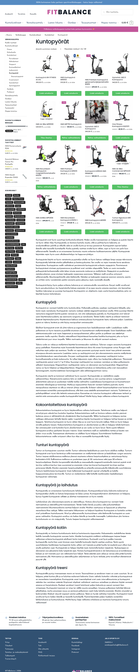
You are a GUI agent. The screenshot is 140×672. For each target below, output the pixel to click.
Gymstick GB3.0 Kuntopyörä (92, 127)
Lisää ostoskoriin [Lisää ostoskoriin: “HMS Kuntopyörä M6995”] (97, 232)
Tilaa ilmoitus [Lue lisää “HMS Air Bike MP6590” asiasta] (46, 138)
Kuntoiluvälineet (35, 35)
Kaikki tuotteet (10, 43)
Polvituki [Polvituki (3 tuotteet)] (15, 255)
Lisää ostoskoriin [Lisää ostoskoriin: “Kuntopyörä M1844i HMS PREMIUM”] (97, 187)
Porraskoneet (13, 58)
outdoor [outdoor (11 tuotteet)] (19, 251)
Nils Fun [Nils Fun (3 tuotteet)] (19, 248)
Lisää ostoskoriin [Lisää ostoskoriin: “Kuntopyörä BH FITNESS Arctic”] (46, 93)
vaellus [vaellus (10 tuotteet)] (19, 283)
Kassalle (33, 14)
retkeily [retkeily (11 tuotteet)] (8, 262)
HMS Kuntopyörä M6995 (95, 220)
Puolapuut (10, 92)
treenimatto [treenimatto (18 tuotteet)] (10, 283)
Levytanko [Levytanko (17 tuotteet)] (9, 237)
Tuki (40, 646)
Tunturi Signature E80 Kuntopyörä (121, 219)
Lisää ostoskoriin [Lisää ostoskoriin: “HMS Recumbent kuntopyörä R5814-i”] (71, 232)
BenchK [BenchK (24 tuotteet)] (8, 195)
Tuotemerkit (9, 108)
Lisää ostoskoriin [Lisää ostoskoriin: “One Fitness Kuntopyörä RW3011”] (123, 138)
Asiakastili (9, 14)
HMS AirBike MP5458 (44, 218)
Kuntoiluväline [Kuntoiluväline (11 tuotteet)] (19, 216)
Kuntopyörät (13, 73)
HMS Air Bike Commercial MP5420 (121, 170)
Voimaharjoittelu (11, 96)
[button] (127, 22)
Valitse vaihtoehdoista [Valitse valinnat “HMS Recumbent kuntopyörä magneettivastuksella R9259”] (46, 187)
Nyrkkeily (10, 89)
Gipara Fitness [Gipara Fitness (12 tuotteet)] (18, 199)
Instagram (76, 649)
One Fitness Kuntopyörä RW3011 (120, 125)
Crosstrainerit (14, 80)
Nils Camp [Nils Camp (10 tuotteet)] (9, 248)
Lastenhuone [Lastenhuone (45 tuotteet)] (20, 230)
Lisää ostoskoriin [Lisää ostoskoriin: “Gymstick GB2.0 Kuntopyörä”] (123, 93)
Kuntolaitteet (49, 35)
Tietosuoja (9, 649)
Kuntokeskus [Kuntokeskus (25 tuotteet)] (10, 220)
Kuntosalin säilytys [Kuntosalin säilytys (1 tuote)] (12, 227)
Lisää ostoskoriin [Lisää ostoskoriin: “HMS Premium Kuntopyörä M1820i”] (71, 187)
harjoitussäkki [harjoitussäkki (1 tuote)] (19, 202)
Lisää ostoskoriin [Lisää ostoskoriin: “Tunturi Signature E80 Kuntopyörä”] (123, 232)
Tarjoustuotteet (11, 105)
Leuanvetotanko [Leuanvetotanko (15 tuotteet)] (11, 234)
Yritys (7, 642)
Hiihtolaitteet (13, 61)
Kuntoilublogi (77, 642)
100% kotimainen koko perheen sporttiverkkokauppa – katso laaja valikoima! (69, 2)
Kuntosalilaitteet (15, 67)
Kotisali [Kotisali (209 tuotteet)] (8, 213)
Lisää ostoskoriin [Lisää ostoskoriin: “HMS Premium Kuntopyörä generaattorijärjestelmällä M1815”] (97, 93)
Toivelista (21, 14)
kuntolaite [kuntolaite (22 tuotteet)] (21, 220)
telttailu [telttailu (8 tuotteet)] (21, 279)
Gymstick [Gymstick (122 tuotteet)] (9, 202)
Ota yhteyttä (43, 649)
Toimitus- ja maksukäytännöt (16, 652)
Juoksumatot (13, 70)
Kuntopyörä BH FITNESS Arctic (46, 78)
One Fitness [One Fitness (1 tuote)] (10, 251)
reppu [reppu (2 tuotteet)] (18, 258)
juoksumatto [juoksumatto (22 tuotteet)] (10, 209)
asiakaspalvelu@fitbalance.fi (116, 645)
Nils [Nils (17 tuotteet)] (23, 244)
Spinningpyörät (14, 86)
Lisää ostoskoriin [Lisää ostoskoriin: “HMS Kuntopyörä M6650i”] (71, 93)
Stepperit (12, 64)
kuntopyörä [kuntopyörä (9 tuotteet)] (20, 223)
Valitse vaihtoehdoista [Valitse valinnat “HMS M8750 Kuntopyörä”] (71, 138)
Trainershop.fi (10, 659)
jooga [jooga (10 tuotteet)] (18, 206)
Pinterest (75, 652)
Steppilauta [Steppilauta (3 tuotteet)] (10, 269)
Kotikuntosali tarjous (46, 656)
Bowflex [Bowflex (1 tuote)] (16, 195)
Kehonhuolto (11, 52)
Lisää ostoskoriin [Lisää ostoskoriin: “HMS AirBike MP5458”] (46, 232)
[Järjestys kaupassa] (49, 49)
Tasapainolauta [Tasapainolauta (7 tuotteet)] (11, 279)
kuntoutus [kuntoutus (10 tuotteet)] (9, 230)
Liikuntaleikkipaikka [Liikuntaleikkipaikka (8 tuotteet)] (12, 244)
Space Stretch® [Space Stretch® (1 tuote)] (11, 265)
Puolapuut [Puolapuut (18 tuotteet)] (9, 258)
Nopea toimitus (11, 111)
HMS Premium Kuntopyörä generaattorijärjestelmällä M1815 (96, 82)
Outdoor (8, 99)
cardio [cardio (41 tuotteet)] (8, 199)
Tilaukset (8, 646)
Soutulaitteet (13, 83)
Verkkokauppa (20, 35)
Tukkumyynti (10, 656)
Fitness (9, 49)
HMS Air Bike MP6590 (44, 124)
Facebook (75, 646)
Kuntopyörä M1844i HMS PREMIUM (95, 172)
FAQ (40, 652)
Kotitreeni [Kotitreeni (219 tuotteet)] (17, 213)
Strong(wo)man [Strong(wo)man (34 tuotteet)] (11, 276)
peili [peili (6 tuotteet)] (7, 255)
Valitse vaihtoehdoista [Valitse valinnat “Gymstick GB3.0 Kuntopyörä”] (97, 138)
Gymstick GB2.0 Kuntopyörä (119, 78)
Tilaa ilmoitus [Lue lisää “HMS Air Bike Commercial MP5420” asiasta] (122, 187)
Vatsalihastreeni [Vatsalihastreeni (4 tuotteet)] (11, 286)
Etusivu (9, 35)
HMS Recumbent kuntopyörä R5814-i (69, 219)
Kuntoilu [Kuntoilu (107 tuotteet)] (9, 216)
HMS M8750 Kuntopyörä (70, 124)
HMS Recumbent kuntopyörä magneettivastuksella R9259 (45, 172)
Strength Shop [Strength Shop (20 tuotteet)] (11, 272)
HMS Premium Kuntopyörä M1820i (68, 170)
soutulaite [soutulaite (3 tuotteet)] (17, 262)
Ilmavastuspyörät (17, 76)
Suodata (9, 131)
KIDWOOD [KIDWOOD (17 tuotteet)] (21, 209)
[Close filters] (27, 40)
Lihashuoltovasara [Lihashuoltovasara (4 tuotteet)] (12, 241)
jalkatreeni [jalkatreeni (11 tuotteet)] (9, 206)
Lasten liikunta (11, 102)
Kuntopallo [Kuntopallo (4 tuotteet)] (10, 223)
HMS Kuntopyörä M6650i (67, 78)
